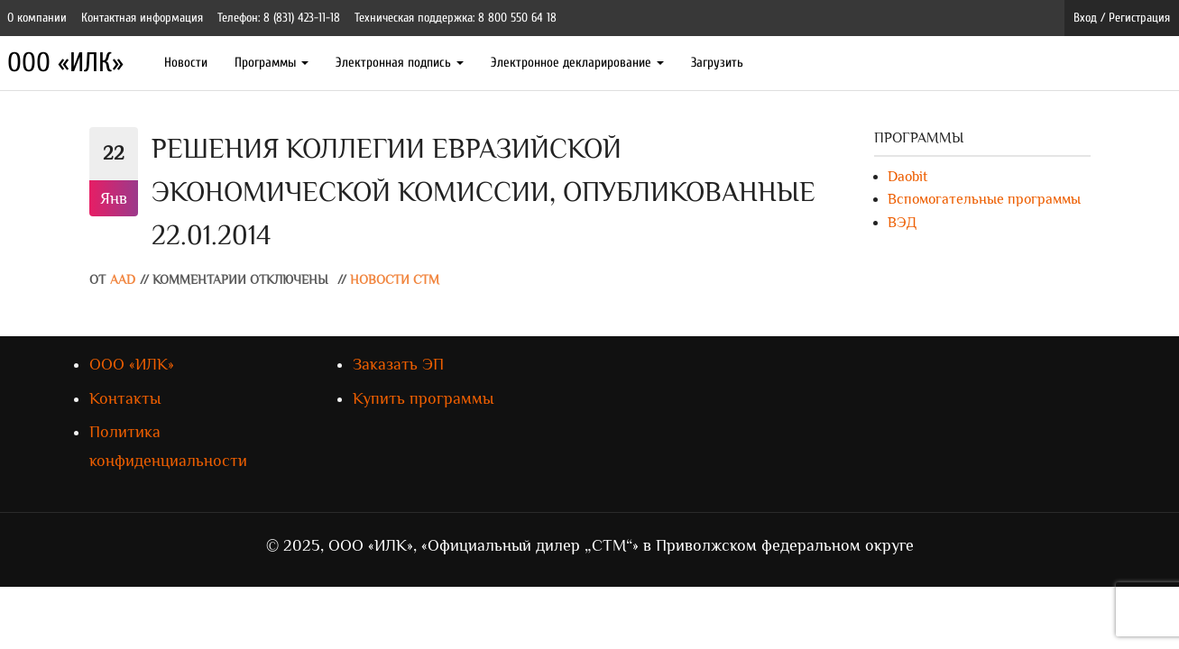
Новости (185, 62)
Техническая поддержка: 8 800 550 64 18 (456, 17)
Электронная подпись (400, 62)
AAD (122, 280)
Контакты (125, 398)
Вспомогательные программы (984, 199)
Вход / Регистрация (1121, 17)
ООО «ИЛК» (65, 62)
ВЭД (902, 223)
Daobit (907, 177)
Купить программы (423, 398)
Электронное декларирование (577, 62)
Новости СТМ (394, 280)
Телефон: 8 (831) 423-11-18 (278, 17)
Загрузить (717, 62)
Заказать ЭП (398, 364)
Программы (272, 62)
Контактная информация (142, 17)
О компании (37, 17)
